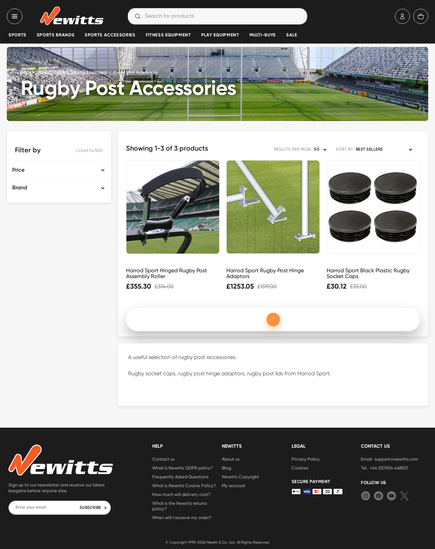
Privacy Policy (306, 459)
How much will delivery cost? (181, 494)
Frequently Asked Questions (180, 476)
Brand (19, 188)
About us (231, 459)
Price (18, 170)
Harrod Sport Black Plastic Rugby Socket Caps (368, 273)
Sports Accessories (110, 35)
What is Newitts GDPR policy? (182, 467)
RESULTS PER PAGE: (293, 150)
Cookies (300, 467)
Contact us (163, 459)
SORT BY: (345, 150)
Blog (226, 467)
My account (233, 485)
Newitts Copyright (240, 476)
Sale (291, 35)
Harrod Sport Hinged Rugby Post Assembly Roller (166, 273)
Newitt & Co (217, 542)
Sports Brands (55, 35)
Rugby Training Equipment (82, 72)
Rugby (44, 72)
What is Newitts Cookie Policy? (184, 485)
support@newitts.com (396, 459)
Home (26, 72)
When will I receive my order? (181, 517)
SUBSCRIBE (93, 508)
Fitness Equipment (168, 35)
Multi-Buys (262, 35)
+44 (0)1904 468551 (388, 467)
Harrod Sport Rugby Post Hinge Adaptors (265, 273)
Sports (17, 35)
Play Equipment (220, 35)
